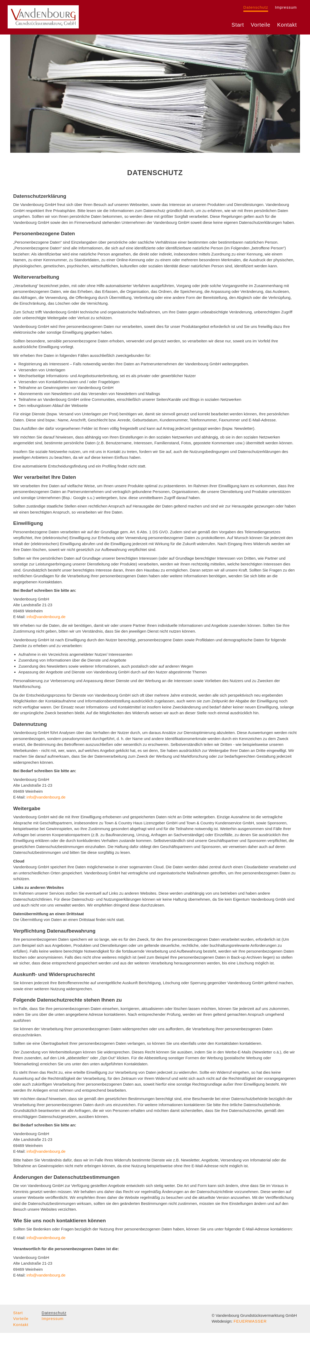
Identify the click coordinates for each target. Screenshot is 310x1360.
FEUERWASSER (250, 1348)
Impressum (286, 7)
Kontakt (287, 29)
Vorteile (260, 29)
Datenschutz (255, 7)
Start (238, 29)
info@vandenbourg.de (46, 644)
